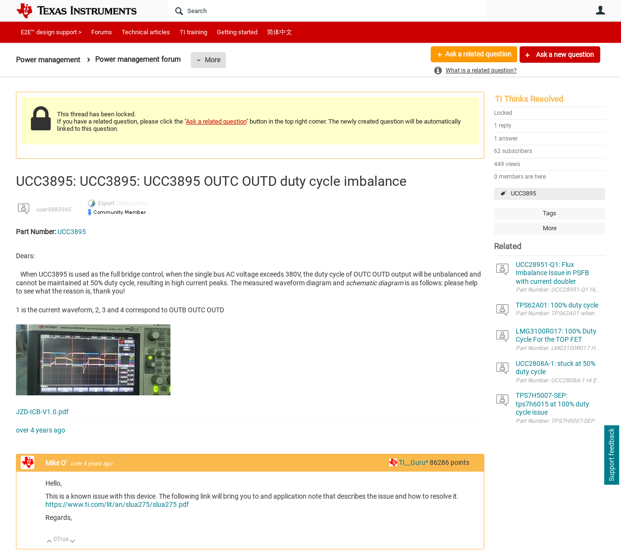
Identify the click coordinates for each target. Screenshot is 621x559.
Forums (101, 32)
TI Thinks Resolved (529, 99)
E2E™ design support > (51, 32)
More (212, 60)
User (600, 10)
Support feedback (611, 455)
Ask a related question (478, 54)
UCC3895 (523, 193)
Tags (549, 213)
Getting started (237, 32)
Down (73, 542)
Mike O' (56, 463)
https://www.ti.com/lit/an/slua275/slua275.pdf (117, 504)
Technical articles (146, 32)
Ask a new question (564, 54)
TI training (193, 32)
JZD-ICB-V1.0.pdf (42, 412)
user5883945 (53, 209)
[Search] (327, 10)
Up (49, 542)
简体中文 (279, 32)
